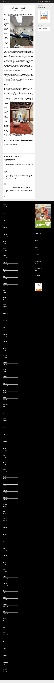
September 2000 (5, 669)
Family (36, 240)
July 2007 (4, 592)
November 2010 (5, 499)
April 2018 (4, 399)
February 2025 (5, 227)
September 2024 (5, 239)
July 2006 (4, 620)
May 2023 (4, 276)
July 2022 (4, 299)
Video (36, 280)
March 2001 (5, 655)
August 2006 (5, 618)
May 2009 (4, 541)
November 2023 (5, 262)
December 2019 (5, 362)
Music (36, 259)
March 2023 (5, 281)
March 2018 (5, 402)
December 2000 (5, 662)
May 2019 (4, 376)
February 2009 (5, 548)
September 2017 (5, 413)
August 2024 (5, 241)
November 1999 (5, 676)
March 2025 (5, 225)
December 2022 (5, 288)
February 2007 (5, 604)
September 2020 (5, 346)
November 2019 (5, 364)
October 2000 (5, 667)
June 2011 (4, 483)
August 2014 (5, 460)
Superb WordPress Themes (34, 681)
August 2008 (5, 562)
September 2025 (5, 216)
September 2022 (5, 295)
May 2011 (4, 485)
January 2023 (5, 285)
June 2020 (4, 353)
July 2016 (4, 434)
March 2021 (5, 334)
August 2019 (5, 371)
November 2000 (5, 664)
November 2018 (5, 383)
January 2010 (5, 523)
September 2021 (5, 320)
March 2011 (5, 490)
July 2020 (4, 350)
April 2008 (4, 571)
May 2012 (4, 469)
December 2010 (5, 497)
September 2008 (5, 560)
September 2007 (5, 588)
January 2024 (5, 257)
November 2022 (5, 290)
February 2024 (5, 255)
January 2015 (5, 453)
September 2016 (5, 430)
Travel (36, 275)
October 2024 (5, 236)
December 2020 (5, 339)
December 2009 (5, 525)
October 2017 (5, 411)
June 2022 (4, 302)
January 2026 (5, 211)
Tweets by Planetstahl (43, 28)
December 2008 (5, 553)
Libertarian (37, 254)
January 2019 (5, 378)
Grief (36, 245)
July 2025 (4, 218)
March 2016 (5, 439)
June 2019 (4, 374)
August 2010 (5, 506)
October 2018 (5, 385)
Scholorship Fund (40, 1)
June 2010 (4, 511)
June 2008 (4, 567)
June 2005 (4, 644)
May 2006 (4, 625)
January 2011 (5, 495)
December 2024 (5, 232)
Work (36, 282)
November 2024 (5, 234)
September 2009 (5, 532)
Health (36, 247)
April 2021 (4, 332)
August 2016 (5, 432)
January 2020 (5, 360)
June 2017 (4, 420)
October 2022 (5, 292)
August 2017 (5, 416)
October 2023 (5, 264)
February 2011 (5, 492)
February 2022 (5, 309)
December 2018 (5, 381)
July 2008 (4, 564)
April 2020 (4, 355)
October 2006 (5, 613)
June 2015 (4, 450)
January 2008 (5, 578)
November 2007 (5, 583)
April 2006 (4, 627)
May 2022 (4, 304)
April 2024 (4, 250)
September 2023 (5, 267)
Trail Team (37, 273)
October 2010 (5, 502)
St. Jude (36, 268)
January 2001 (5, 660)
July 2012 (4, 464)
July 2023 (4, 271)
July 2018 (4, 392)
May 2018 (4, 397)
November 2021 (5, 316)
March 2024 (5, 253)
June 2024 (4, 246)
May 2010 (4, 513)
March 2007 (5, 602)
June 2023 (4, 274)
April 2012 (4, 471)
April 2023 (4, 278)
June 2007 (4, 595)
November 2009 (5, 527)
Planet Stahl (6, 1)
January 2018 (5, 404)
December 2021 (5, 313)
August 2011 (5, 478)
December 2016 (5, 425)
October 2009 (5, 530)
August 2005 (5, 639)
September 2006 (5, 616)
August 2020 (5, 348)
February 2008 (5, 576)
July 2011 (4, 481)
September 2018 (5, 388)
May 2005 (4, 646)
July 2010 (4, 509)
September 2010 (5, 504)
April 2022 (4, 306)
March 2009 (5, 546)
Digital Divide (37, 238)
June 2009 (4, 539)
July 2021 (4, 325)
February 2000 (5, 674)
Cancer (36, 233)
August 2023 (5, 269)
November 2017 (5, 409)
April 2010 (4, 516)
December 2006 (5, 609)
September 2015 (5, 448)
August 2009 (5, 534)
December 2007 (5, 581)
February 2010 (5, 520)
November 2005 (5, 632)
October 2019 (5, 367)
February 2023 (5, 283)
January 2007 (5, 606)
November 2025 (5, 213)
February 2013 (5, 462)
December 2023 (5, 260)
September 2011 (5, 476)
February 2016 (5, 441)
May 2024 (4, 248)
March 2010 (5, 518)
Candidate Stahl (47, 1)
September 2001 (5, 648)
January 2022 (5, 311)
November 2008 (5, 555)
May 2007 (4, 597)
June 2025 (4, 220)
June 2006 (4, 623)
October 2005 (5, 634)
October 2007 (5, 585)
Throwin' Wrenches (38, 270)
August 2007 (5, 590)
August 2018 (5, 390)
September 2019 (5, 369)
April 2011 (4, 488)
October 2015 (5, 446)
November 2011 (5, 474)
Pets (36, 261)
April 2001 (4, 653)
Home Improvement (38, 252)
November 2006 (5, 611)
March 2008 (5, 574)
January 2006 (5, 630)
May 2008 (4, 569)
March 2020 (5, 357)
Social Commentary (38, 266)
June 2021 (4, 327)
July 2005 (4, 641)
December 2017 (5, 406)
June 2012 (4, 467)
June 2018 (4, 395)
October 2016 (5, 427)
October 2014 (5, 455)
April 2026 (4, 206)
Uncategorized (37, 277)
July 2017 (4, 418)
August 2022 (5, 297)
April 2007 (4, 599)
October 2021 (5, 318)
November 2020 (5, 341)
